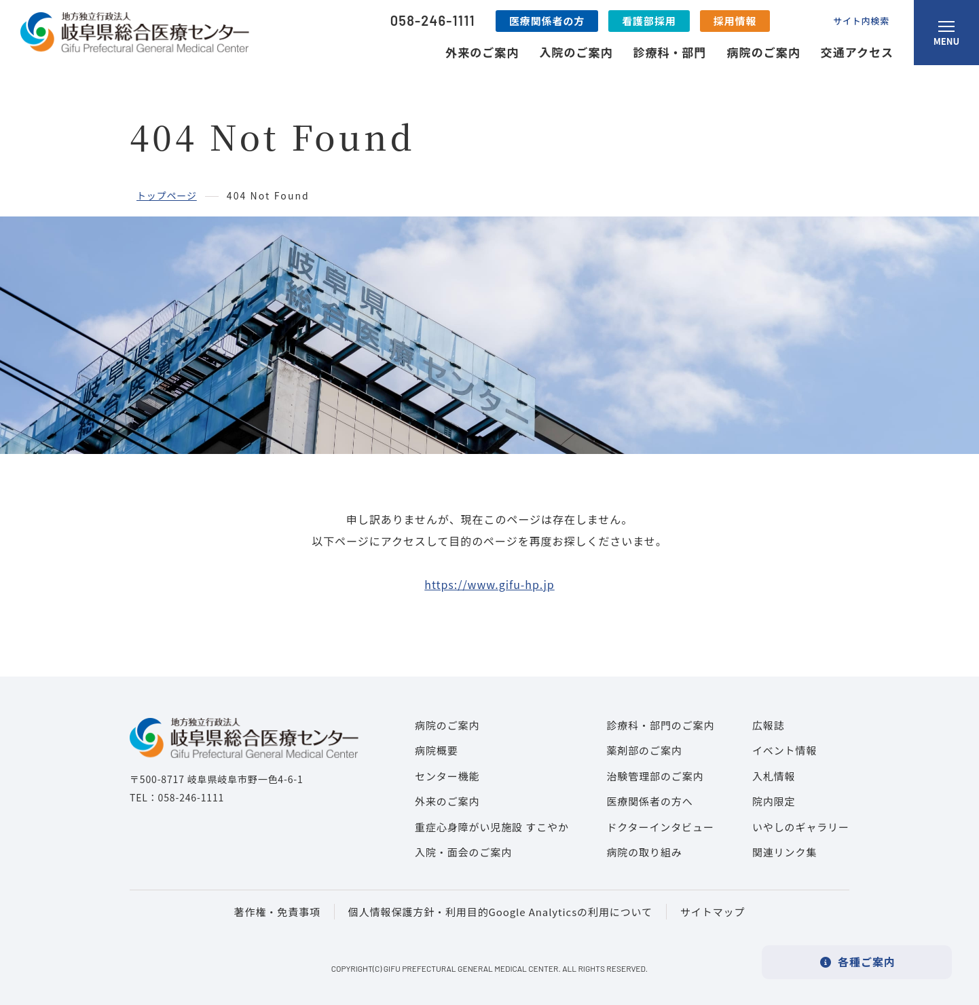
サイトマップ (712, 912)
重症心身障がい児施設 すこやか (492, 827)
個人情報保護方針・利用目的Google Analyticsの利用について (500, 912)
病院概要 (436, 750)
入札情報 (774, 776)
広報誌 (768, 725)
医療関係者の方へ (649, 801)
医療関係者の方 (547, 21)
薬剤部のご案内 (644, 750)
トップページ (166, 195)
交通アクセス (857, 51)
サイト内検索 (861, 20)
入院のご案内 (575, 51)
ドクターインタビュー (660, 827)
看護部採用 (649, 21)
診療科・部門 (669, 51)
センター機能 (447, 776)
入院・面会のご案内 (463, 852)
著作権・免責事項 (277, 912)
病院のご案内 (763, 51)
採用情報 (735, 21)
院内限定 (774, 801)
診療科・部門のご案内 (660, 725)
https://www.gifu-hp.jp (489, 584)
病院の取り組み (644, 852)
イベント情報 (784, 750)
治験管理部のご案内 (654, 776)
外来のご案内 (482, 51)
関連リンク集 (784, 852)
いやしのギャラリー (800, 827)
